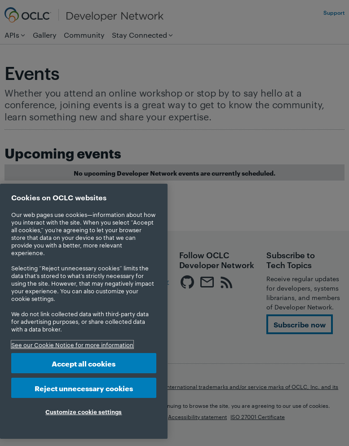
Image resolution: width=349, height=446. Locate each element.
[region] (84, 311)
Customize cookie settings (83, 411)
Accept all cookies (83, 363)
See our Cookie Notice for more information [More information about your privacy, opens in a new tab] (72, 344)
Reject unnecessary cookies (84, 388)
